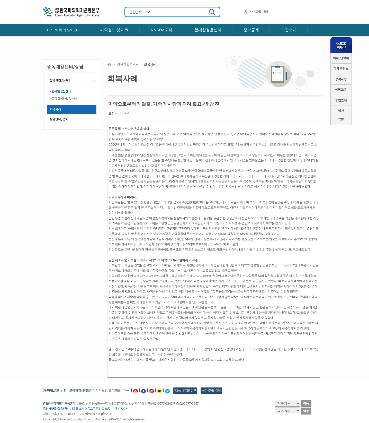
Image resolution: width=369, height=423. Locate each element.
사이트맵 (255, 11)
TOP (341, 119)
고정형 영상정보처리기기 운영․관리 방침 (95, 390)
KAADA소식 (161, 30)
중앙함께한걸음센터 (64, 98)
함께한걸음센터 (207, 30)
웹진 (267, 11)
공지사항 (341, 79)
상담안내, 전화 (59, 119)
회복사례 (55, 109)
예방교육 (341, 89)
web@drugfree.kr (99, 414)
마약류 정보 (341, 68)
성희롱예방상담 (211, 390)
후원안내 (108, 42)
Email (127, 390)
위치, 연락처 (341, 58)
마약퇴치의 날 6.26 (62, 30)
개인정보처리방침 (54, 390)
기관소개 (288, 30)
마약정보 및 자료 (114, 30)
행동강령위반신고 (185, 390)
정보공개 (251, 30)
